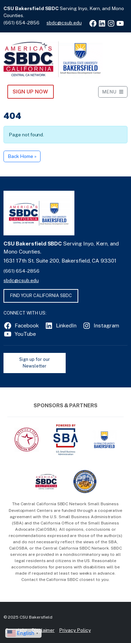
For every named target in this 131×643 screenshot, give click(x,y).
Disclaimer (43, 630)
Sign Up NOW (30, 91)
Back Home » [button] (22, 156)
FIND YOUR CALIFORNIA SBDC (41, 295)
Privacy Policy (74, 630)
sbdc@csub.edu (63, 22)
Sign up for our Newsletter (34, 363)
